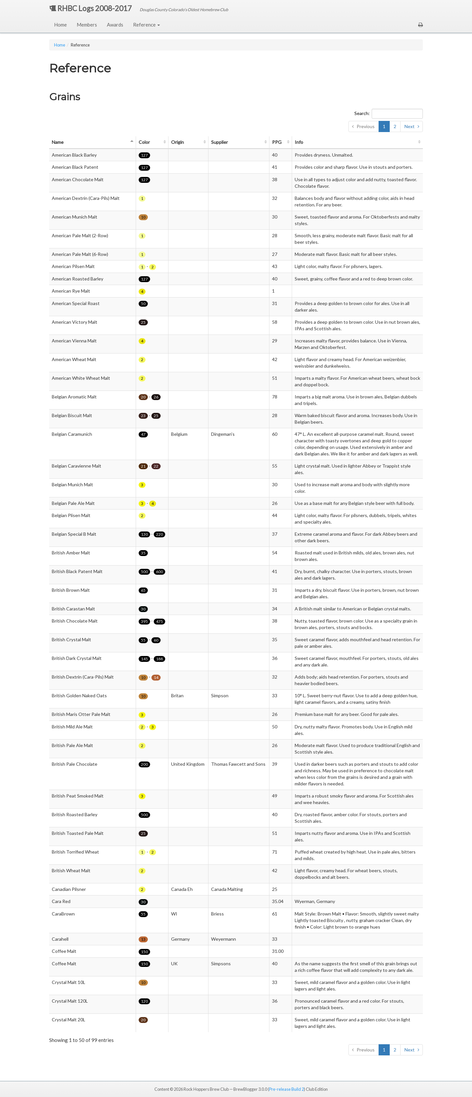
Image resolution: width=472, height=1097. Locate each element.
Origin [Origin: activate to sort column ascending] (177, 142)
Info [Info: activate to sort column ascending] (299, 142)
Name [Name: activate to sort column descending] (58, 142)
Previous (366, 126)
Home (60, 25)
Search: (388, 114)
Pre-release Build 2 (286, 1089)
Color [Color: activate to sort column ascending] (144, 142)
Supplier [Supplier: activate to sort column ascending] (219, 142)
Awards (115, 25)
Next (409, 126)
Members (87, 25)
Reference (146, 25)
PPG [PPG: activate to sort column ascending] (277, 142)
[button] (420, 24)
